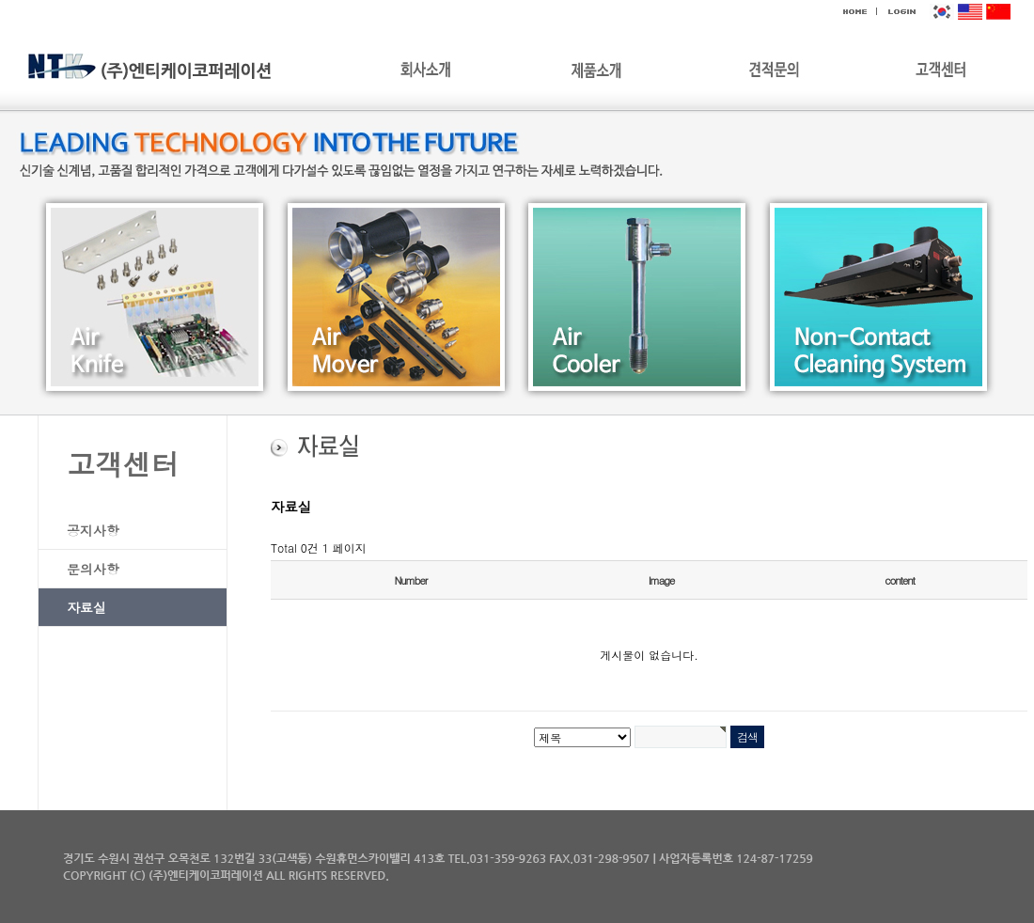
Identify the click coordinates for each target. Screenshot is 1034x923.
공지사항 (93, 530)
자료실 (86, 607)
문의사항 (93, 568)
